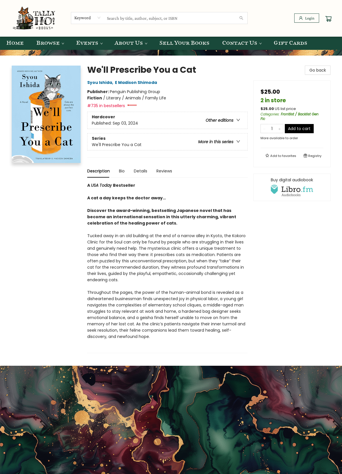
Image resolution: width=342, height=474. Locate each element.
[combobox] (87, 17)
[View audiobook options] (291, 187)
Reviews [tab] (164, 171)
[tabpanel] (167, 267)
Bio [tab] (122, 171)
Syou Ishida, (101, 82)
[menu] (171, 43)
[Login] (306, 18)
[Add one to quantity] (279, 128)
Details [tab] (140, 171)
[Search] (241, 18)
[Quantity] (272, 128)
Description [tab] (98, 171)
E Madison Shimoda (137, 82)
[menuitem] (15, 43)
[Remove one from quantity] (264, 128)
